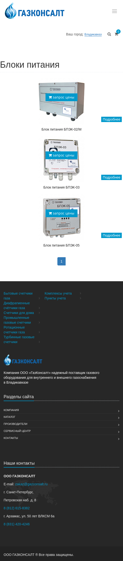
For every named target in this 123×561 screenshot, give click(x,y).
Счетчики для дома (19, 313)
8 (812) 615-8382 (17, 508)
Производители (15, 423)
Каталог (9, 416)
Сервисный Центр (17, 430)
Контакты (11, 438)
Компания (11, 410)
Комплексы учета (58, 293)
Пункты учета (55, 298)
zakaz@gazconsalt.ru (31, 484)
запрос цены (61, 97)
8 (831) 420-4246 (17, 524)
